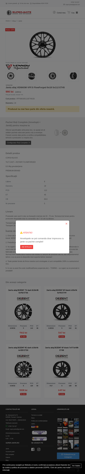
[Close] (66, 224)
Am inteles (27, 247)
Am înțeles (76, 466)
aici (55, 467)
